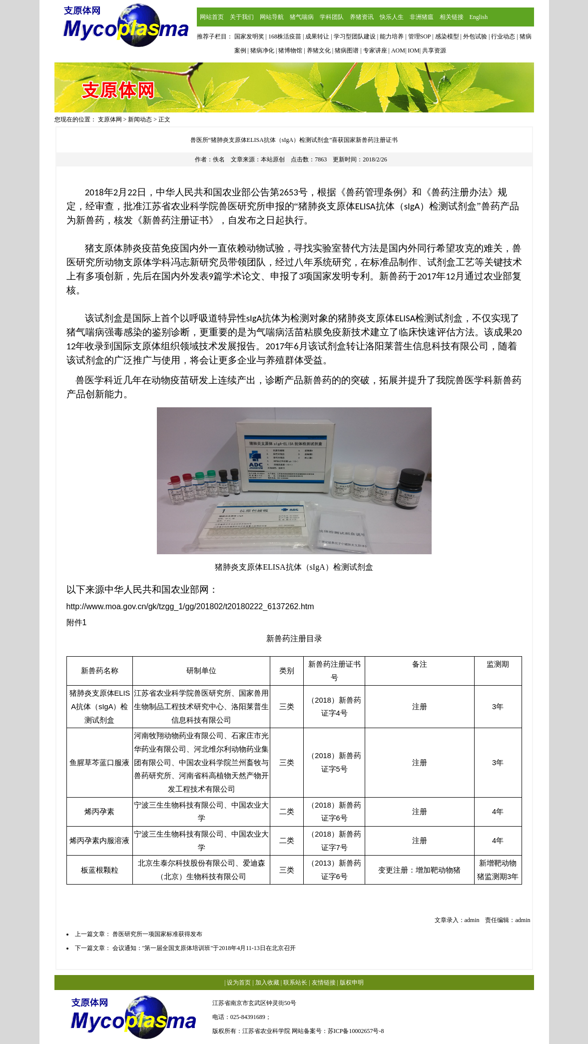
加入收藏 (267, 982)
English (479, 16)
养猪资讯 (362, 16)
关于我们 (242, 16)
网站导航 (272, 16)
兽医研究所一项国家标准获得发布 (157, 934)
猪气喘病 (302, 16)
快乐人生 (392, 16)
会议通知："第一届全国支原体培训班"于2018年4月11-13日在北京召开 (204, 948)
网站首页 (212, 16)
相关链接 (452, 16)
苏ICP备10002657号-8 (356, 1031)
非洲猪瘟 (422, 16)
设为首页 (239, 982)
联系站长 (295, 982)
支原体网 (110, 119)
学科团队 (332, 16)
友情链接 (324, 982)
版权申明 (352, 982)
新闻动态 (140, 119)
